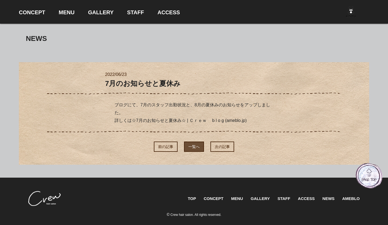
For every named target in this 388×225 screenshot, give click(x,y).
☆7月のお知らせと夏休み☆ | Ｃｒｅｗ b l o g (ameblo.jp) (189, 120)
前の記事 (165, 147)
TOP (192, 198)
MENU (237, 198)
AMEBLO (351, 198)
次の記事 (222, 147)
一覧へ (194, 147)
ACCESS (306, 198)
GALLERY (260, 198)
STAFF (284, 198)
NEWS (329, 198)
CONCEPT (213, 198)
